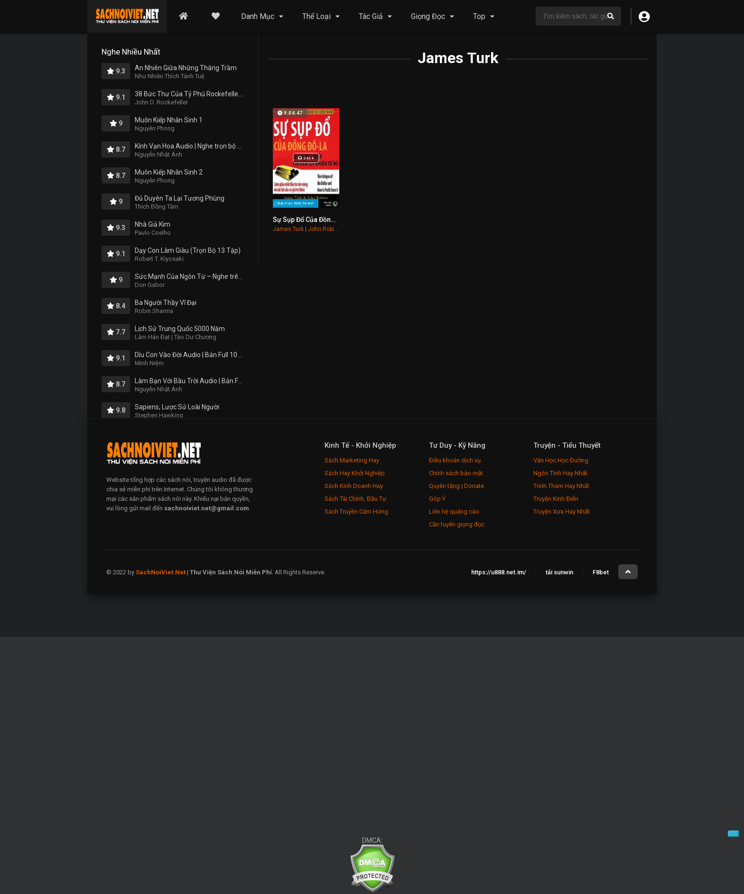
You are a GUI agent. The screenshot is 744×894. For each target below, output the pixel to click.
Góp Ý (437, 498)
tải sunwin (559, 572)
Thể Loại (316, 16)
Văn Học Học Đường (560, 460)
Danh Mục (257, 16)
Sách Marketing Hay (352, 460)
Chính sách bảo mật (456, 473)
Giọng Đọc (428, 16)
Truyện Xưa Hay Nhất (561, 511)
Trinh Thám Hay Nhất (561, 485)
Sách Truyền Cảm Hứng (356, 511)
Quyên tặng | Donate (456, 485)
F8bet (601, 572)
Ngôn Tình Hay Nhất (560, 473)
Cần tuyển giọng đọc (456, 524)
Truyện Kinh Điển (555, 498)
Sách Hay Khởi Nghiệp (355, 473)
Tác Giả (371, 16)
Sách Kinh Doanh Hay (354, 485)
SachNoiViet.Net (161, 572)
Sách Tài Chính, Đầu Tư (355, 498)
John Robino (324, 229)
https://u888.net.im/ (498, 572)
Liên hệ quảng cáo (454, 511)
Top (479, 16)
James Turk (288, 229)
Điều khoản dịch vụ (455, 460)
